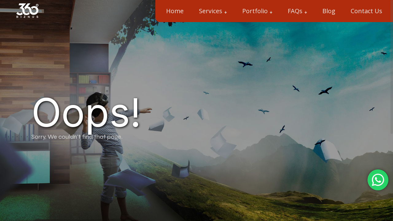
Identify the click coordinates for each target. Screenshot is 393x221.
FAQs (295, 11)
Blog (328, 11)
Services (210, 11)
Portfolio (255, 11)
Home (175, 11)
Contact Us (366, 11)
